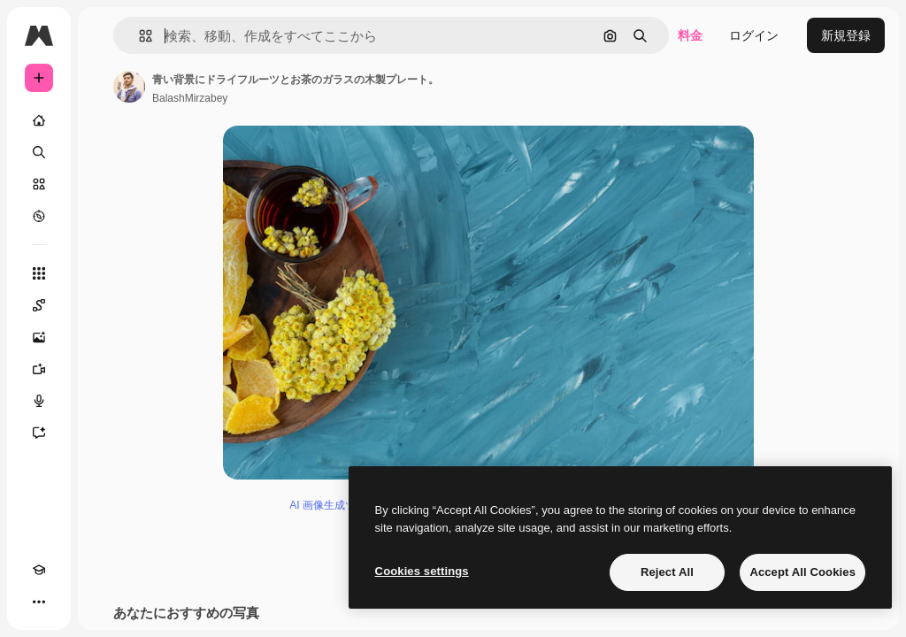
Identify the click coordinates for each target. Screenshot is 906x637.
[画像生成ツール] (39, 337)
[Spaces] (39, 305)
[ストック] (39, 184)
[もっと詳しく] (39, 216)
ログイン (754, 35)
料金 (690, 35)
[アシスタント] (39, 432)
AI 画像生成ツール (333, 505)
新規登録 (846, 35)
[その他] (39, 601)
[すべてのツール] (39, 273)
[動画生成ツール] (39, 369)
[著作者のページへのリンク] (129, 87)
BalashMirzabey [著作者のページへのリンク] (189, 98)
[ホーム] (39, 120)
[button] (138, 35)
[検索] (39, 152)
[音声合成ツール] (39, 401)
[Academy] (39, 570)
